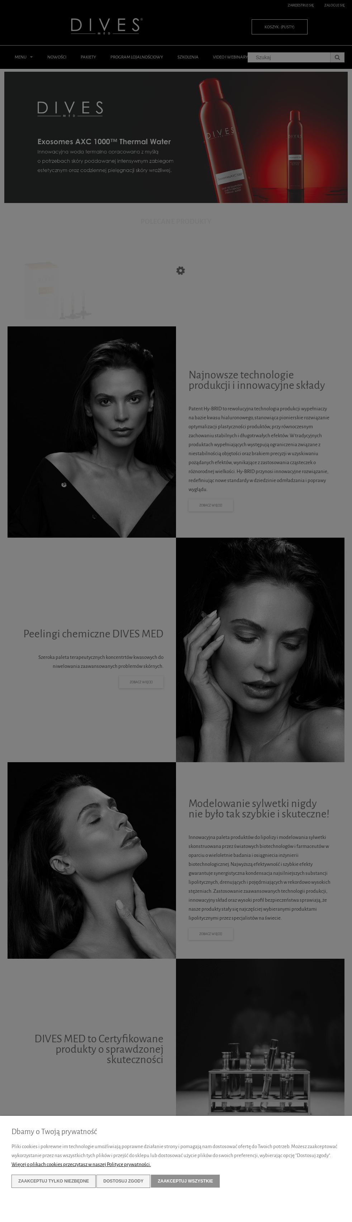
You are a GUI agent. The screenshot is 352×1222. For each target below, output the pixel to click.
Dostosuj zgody (123, 1181)
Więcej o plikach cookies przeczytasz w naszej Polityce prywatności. (81, 1164)
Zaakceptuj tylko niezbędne (53, 1181)
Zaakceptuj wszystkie (185, 1181)
